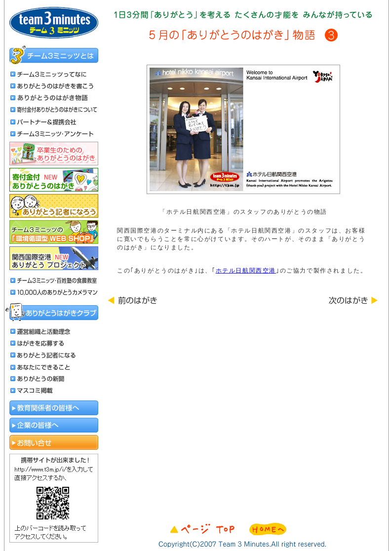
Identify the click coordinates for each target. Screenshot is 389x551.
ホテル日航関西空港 (246, 270)
